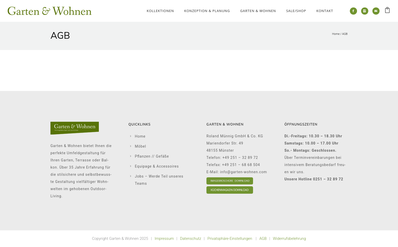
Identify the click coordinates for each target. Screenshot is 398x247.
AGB (345, 34)
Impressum (164, 238)
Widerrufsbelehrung (289, 238)
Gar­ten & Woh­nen (258, 10)
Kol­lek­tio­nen (160, 10)
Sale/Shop (296, 10)
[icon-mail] (376, 11)
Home (336, 34)
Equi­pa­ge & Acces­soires (157, 166)
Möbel (140, 146)
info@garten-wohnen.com (243, 172)
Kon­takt (324, 10)
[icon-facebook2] (353, 11)
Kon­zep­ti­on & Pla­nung (207, 10)
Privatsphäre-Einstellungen (229, 238)
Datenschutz (190, 238)
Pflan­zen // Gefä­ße (152, 156)
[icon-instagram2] (364, 11)
